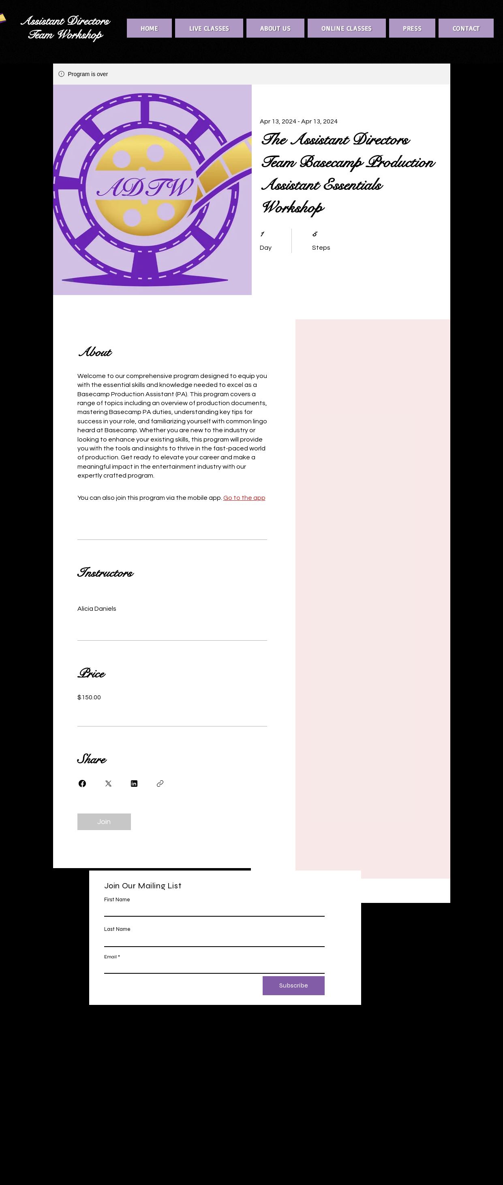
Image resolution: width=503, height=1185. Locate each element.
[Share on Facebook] (82, 783)
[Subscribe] (294, 985)
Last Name (117, 929)
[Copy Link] (160, 783)
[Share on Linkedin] (134, 783)
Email (110, 956)
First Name (117, 900)
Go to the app (244, 498)
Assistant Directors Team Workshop (64, 28)
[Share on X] (108, 783)
